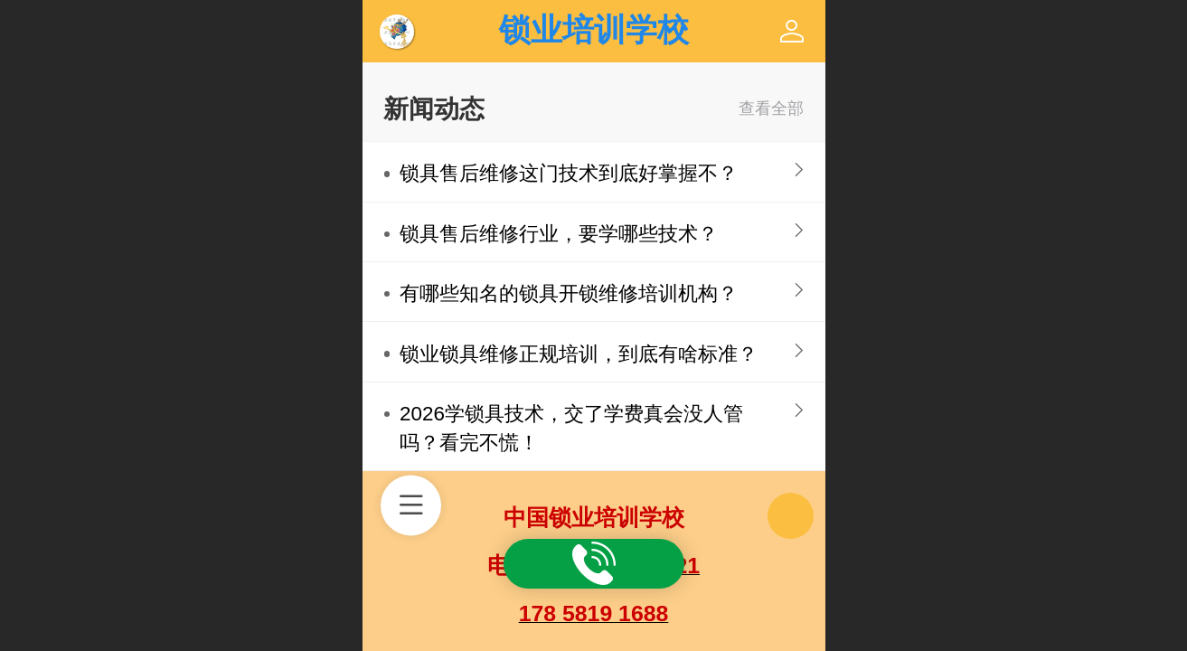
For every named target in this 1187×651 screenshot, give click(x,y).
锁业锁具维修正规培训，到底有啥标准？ (579, 354)
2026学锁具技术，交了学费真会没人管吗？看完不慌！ (571, 428)
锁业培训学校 (594, 30)
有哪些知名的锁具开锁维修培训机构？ (569, 293)
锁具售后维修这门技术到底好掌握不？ (569, 173)
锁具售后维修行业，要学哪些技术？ (559, 233)
